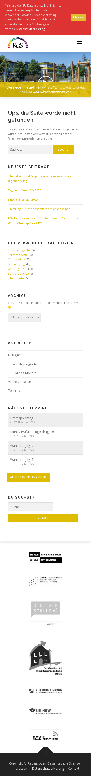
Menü (79, 43)
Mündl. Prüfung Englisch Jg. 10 (32, 431)
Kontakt (73, 768)
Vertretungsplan (19, 382)
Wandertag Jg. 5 (21, 459)
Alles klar (78, 17)
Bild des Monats (24, 373)
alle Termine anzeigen (28, 477)
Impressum (20, 768)
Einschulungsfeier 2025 (23, 199)
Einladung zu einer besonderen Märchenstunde (39, 209)
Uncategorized (17, 269)
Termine (14, 390)
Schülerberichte (18, 273)
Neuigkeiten (16, 355)
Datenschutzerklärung (48, 768)
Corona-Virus (16, 259)
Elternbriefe (16, 278)
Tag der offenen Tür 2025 (24, 190)
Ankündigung (16, 264)
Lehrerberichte (18, 255)
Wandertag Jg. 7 (21, 445)
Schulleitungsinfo (19, 250)
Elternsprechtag (21, 418)
